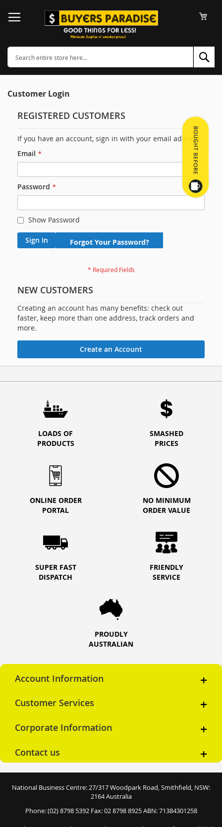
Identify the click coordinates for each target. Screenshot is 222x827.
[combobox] (100, 57)
